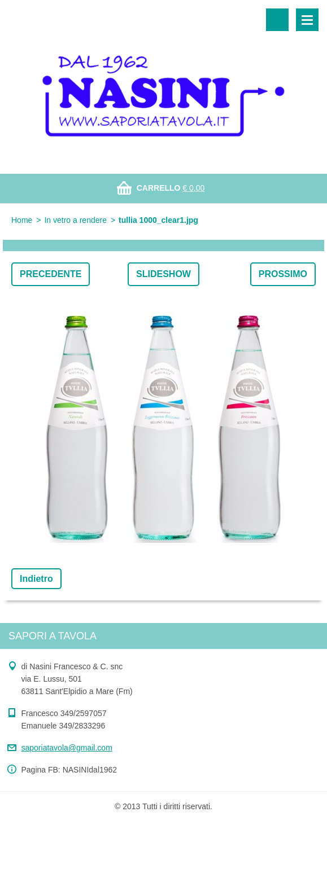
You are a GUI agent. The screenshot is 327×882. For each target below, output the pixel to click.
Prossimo (283, 274)
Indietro (36, 578)
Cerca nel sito (277, 19)
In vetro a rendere (75, 220)
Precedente (50, 274)
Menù (307, 19)
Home (21, 220)
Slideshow (163, 274)
